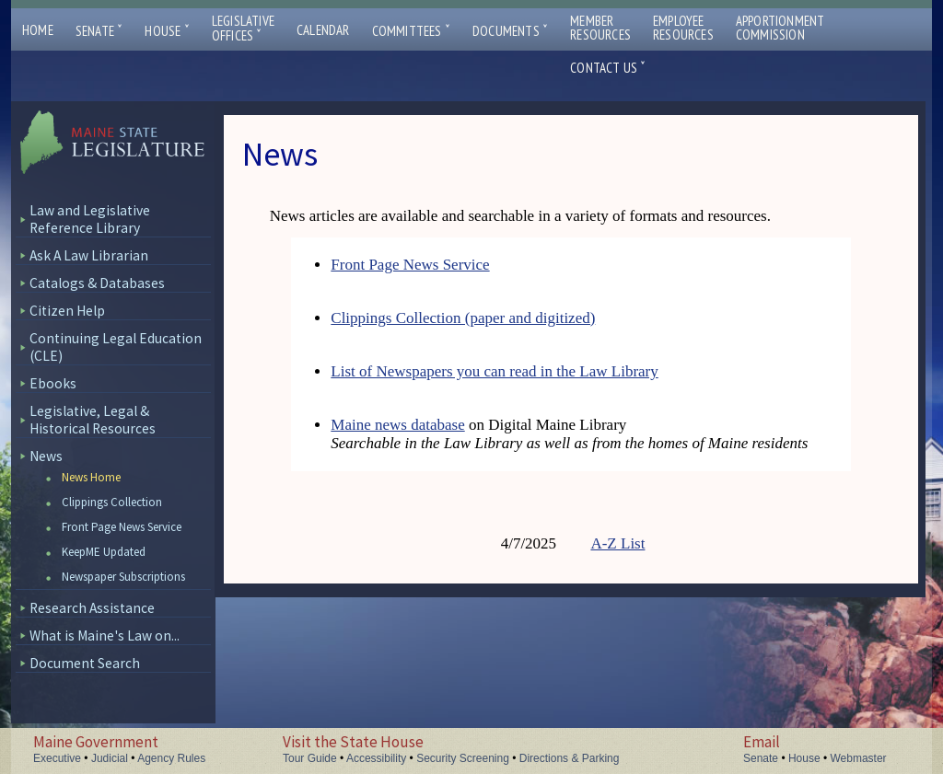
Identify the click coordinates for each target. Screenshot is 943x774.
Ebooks (52, 383)
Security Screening (462, 758)
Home (37, 30)
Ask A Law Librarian (88, 255)
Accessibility (376, 758)
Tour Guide (310, 758)
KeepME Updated (104, 552)
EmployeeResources (683, 27)
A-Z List (617, 543)
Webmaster (858, 758)
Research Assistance (92, 608)
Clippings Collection (112, 502)
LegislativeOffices (243, 28)
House (167, 31)
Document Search (84, 663)
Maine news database (397, 424)
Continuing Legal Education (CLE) (115, 346)
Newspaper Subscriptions (123, 576)
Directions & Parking (569, 758)
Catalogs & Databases (97, 283)
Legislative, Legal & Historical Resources (92, 419)
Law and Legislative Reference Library (89, 219)
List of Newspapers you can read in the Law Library (494, 371)
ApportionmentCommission (780, 27)
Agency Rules (171, 758)
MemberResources (600, 27)
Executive (57, 758)
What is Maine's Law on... (104, 635)
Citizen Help (67, 310)
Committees (411, 31)
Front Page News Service (121, 527)
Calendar (323, 30)
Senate (99, 31)
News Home (91, 477)
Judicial (109, 758)
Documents (510, 31)
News (46, 456)
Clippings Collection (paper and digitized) (463, 318)
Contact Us (608, 67)
